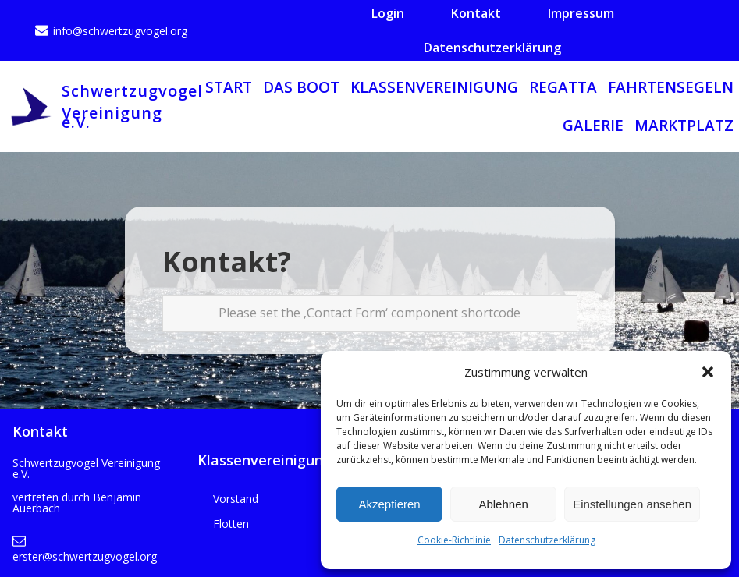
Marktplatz (684, 125)
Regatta (563, 87)
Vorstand (235, 498)
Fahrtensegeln (671, 87)
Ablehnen (503, 504)
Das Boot (301, 87)
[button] (708, 372)
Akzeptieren (389, 504)
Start (228, 87)
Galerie (593, 125)
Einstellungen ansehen (632, 504)
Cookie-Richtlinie (454, 540)
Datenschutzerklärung (547, 540)
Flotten (231, 523)
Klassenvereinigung (434, 87)
